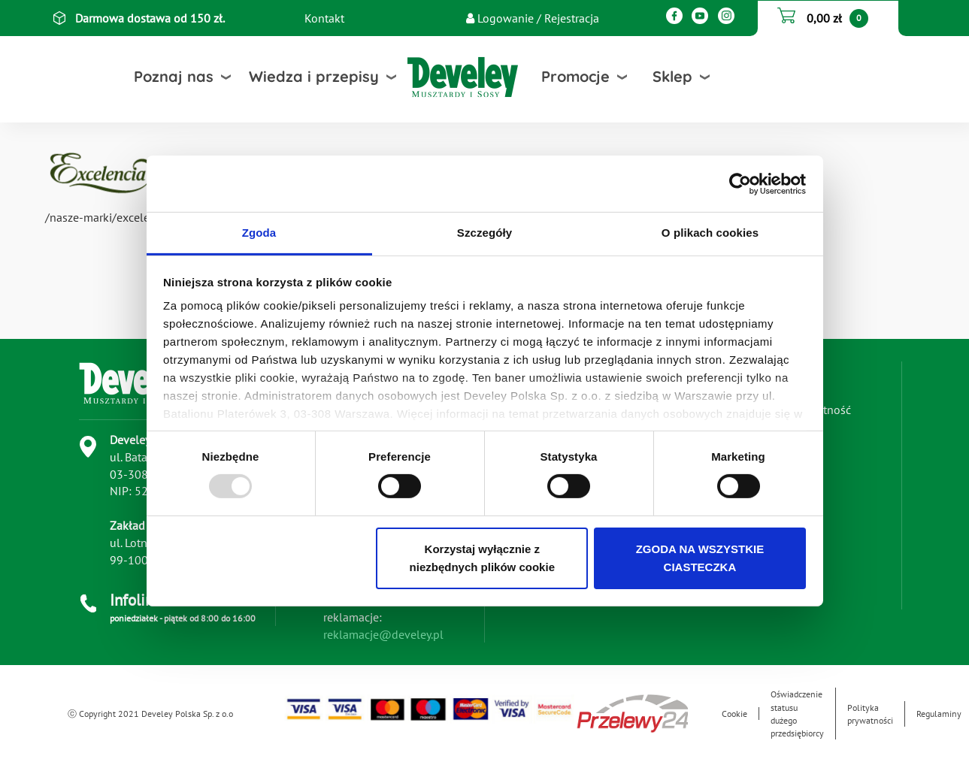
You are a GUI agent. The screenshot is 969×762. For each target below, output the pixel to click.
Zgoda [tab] (259, 232)
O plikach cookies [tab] (710, 232)
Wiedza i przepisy (314, 76)
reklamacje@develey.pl (383, 634)
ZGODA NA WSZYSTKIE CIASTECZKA (700, 558)
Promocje (575, 76)
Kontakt (324, 18)
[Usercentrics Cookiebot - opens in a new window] (740, 183)
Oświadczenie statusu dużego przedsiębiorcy (797, 713)
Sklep (672, 76)
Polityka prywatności (870, 714)
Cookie (734, 713)
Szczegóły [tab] (484, 232)
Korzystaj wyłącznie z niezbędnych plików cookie (482, 558)
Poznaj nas (173, 76)
